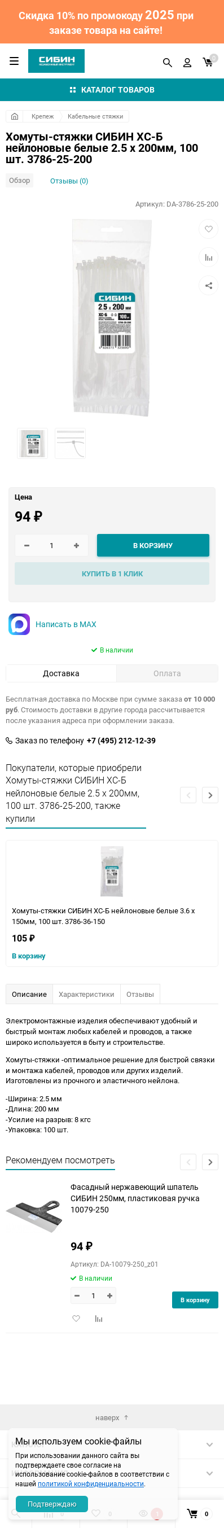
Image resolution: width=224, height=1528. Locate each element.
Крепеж (43, 116)
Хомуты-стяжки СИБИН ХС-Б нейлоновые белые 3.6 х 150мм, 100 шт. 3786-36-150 (103, 915)
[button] (210, 795)
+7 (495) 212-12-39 (121, 741)
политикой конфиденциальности (91, 1483)
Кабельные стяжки (95, 116)
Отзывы (140, 994)
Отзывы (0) (69, 181)
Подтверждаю (52, 1504)
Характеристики (87, 994)
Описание (29, 994)
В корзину (29, 956)
